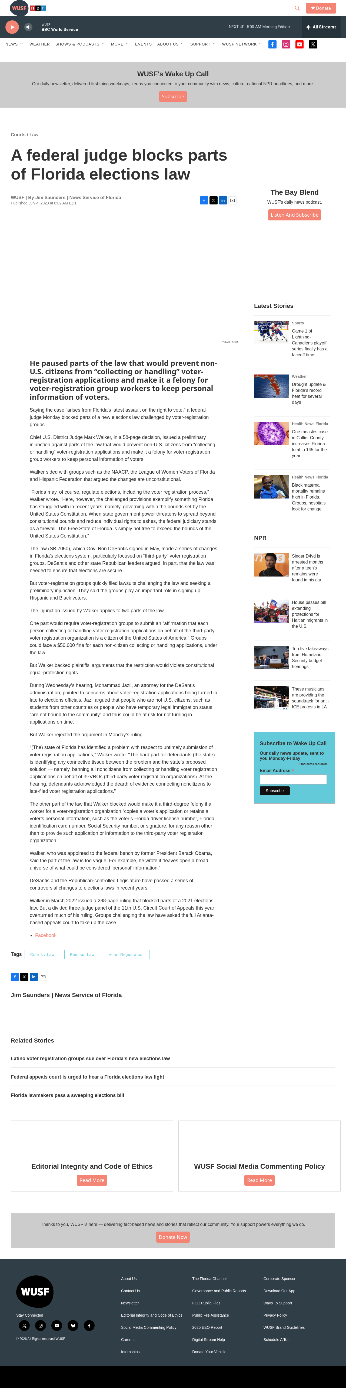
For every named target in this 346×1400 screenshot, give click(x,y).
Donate (326, 14)
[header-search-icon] (300, 14)
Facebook (45, 947)
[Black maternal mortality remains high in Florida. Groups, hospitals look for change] (271, 499)
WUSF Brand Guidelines (284, 1340)
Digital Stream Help (208, 1352)
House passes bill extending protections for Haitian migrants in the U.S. (310, 626)
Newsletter (130, 1315)
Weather (39, 56)
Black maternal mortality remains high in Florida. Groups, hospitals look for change (309, 509)
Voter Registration (126, 967)
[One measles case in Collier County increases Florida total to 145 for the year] (271, 445)
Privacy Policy (275, 1328)
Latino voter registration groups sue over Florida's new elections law (90, 1070)
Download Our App (279, 1303)
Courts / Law (24, 146)
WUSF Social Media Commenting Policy (259, 1178)
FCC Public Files (206, 1315)
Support (200, 56)
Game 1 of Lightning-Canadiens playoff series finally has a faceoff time (310, 355)
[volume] (28, 39)
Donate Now (173, 1249)
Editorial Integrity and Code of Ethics (92, 1178)
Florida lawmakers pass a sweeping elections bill (67, 1107)
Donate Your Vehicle (209, 1364)
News (11, 56)
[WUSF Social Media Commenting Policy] (259, 1150)
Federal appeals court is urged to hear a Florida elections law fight (87, 1089)
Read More (91, 1192)
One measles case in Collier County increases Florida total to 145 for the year (310, 456)
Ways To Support (278, 1315)
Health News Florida (310, 436)
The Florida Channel (209, 1291)
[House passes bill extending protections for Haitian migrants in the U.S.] (271, 623)
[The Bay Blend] (294, 170)
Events (143, 56)
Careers (128, 1352)
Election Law (82, 967)
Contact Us (130, 1303)
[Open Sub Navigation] (22, 56)
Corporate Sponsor (279, 1291)
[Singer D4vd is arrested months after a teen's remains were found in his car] (271, 577)
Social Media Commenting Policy (149, 1340)
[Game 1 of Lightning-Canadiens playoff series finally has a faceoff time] (271, 345)
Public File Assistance (210, 1328)
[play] (12, 39)
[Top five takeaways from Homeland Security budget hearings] (271, 669)
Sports (298, 335)
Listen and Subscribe (294, 227)
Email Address (277, 783)
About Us (129, 1291)
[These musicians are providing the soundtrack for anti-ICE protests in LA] (271, 710)
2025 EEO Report (207, 1340)
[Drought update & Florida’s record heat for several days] (271, 398)
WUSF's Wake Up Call (173, 86)
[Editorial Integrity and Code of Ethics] (92, 1150)
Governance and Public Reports (219, 1303)
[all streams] (321, 39)
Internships (130, 1364)
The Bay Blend (295, 204)
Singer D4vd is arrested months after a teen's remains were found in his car (307, 580)
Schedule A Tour (277, 1352)
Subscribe (173, 108)
